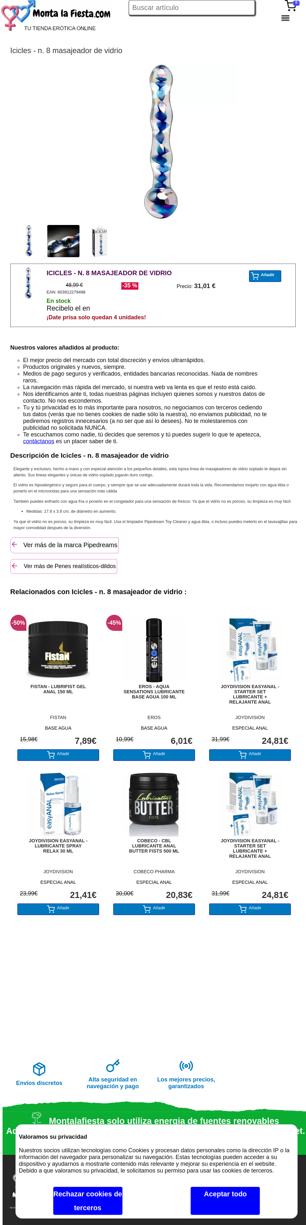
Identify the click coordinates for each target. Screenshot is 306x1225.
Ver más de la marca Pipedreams (64, 544)
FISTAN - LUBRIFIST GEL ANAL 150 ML (58, 689)
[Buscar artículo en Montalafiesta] (192, 7)
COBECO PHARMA (154, 871)
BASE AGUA (58, 728)
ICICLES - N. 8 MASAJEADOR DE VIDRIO (109, 272)
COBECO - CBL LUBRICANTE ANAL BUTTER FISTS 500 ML (154, 846)
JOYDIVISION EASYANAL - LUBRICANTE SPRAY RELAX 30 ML (58, 846)
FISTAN (58, 717)
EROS (154, 717)
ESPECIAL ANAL (250, 728)
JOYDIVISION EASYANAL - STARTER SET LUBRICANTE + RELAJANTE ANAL (250, 694)
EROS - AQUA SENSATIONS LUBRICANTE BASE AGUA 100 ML (154, 691)
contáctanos (38, 441)
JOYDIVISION (250, 717)
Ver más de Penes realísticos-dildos (63, 566)
